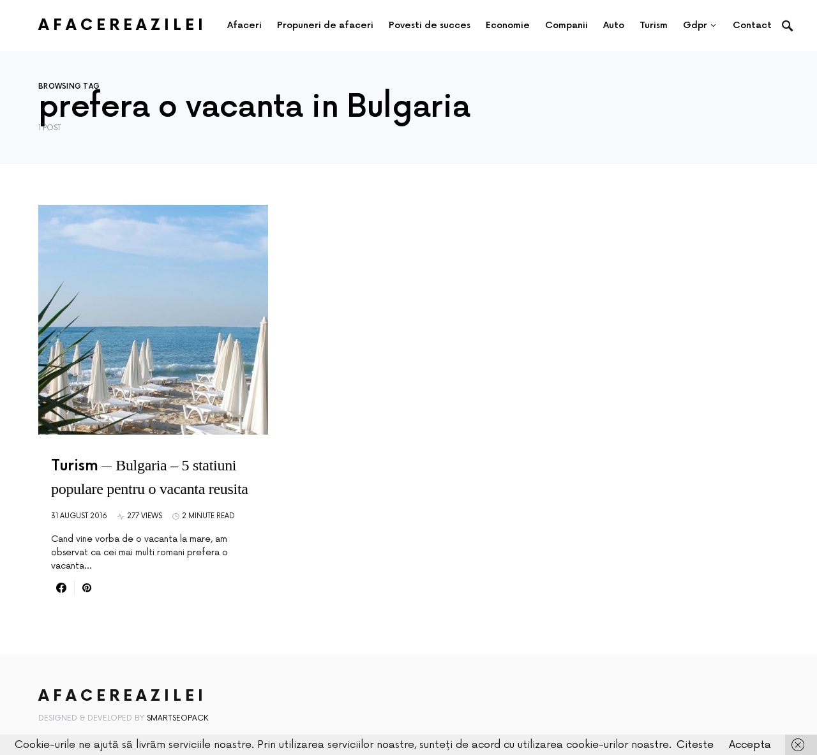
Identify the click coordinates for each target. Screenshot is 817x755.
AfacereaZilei (122, 25)
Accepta (750, 744)
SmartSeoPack (178, 718)
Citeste (695, 744)
